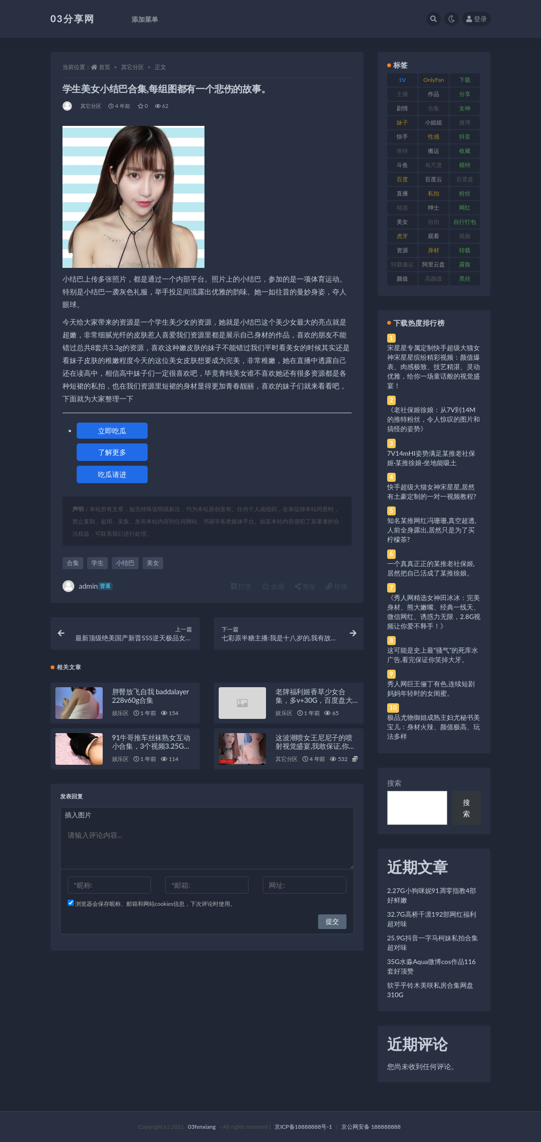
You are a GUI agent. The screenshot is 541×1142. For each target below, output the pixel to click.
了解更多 (112, 452)
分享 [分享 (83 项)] (464, 93)
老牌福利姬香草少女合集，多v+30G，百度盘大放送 (313, 700)
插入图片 (78, 815)
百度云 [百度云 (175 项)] (433, 179)
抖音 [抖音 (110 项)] (464, 136)
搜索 (394, 783)
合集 (73, 563)
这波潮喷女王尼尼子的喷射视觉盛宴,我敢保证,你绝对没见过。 (315, 746)
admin (87, 586)
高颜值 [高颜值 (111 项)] (433, 278)
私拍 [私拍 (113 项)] (433, 193)
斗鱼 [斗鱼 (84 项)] (402, 164)
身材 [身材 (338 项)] (433, 250)
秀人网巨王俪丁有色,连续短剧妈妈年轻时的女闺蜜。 (431, 688)
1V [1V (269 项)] (402, 79)
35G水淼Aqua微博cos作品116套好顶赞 (431, 966)
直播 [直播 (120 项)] (402, 193)
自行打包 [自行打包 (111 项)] (464, 221)
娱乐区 (120, 713)
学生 (97, 563)
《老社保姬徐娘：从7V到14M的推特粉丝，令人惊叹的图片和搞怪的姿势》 (433, 419)
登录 (476, 19)
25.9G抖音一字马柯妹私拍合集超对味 (432, 942)
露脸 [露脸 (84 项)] (464, 264)
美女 (153, 563)
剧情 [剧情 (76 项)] (402, 108)
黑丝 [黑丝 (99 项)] (464, 278)
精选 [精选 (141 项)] (402, 207)
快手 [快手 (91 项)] (402, 136)
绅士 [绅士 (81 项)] (433, 207)
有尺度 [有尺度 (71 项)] (433, 164)
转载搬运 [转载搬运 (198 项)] (402, 264)
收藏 (273, 586)
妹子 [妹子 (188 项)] (402, 122)
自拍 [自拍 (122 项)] (433, 221)
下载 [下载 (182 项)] (464, 79)
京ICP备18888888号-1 (303, 1126)
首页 (104, 67)
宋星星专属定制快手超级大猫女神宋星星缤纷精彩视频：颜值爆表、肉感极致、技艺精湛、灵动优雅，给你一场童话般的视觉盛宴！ (433, 367)
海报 (305, 586)
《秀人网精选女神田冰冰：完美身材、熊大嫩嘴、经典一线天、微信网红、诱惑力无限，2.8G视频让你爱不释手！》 (434, 611)
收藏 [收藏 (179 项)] (464, 150)
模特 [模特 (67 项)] (464, 164)
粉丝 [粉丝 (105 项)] (464, 193)
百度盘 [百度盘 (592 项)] (464, 179)
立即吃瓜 (112, 430)
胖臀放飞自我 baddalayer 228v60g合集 (150, 695)
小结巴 (125, 563)
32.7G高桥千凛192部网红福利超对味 (431, 919)
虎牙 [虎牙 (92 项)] (402, 235)
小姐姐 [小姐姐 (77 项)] (433, 122)
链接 (336, 586)
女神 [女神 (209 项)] (464, 108)
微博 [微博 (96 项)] (464, 122)
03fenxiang (202, 1126)
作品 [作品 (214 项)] (433, 93)
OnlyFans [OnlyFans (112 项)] (433, 81)
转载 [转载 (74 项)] (464, 250)
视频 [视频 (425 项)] (464, 235)
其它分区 (132, 67)
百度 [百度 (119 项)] (402, 179)
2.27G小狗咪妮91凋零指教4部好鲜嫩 (431, 895)
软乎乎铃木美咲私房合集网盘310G (430, 990)
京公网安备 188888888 (371, 1126)
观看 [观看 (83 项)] (433, 235)
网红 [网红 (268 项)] (464, 207)
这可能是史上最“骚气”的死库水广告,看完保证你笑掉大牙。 (432, 655)
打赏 (241, 586)
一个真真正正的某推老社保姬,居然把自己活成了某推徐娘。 (431, 568)
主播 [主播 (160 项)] (402, 93)
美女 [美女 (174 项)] (402, 221)
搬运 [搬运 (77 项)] (433, 150)
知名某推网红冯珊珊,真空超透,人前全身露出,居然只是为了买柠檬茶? (431, 529)
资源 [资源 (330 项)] (402, 250)
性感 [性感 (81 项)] (433, 136)
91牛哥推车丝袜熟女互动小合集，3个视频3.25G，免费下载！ (151, 746)
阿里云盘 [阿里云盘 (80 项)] (433, 264)
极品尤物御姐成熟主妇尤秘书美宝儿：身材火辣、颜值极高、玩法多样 (433, 726)
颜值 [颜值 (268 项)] (402, 278)
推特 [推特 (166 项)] (402, 150)
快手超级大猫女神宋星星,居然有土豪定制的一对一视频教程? (431, 491)
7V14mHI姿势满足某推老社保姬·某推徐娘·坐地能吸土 (431, 458)
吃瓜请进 (112, 474)
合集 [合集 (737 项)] (433, 108)
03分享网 (73, 18)
